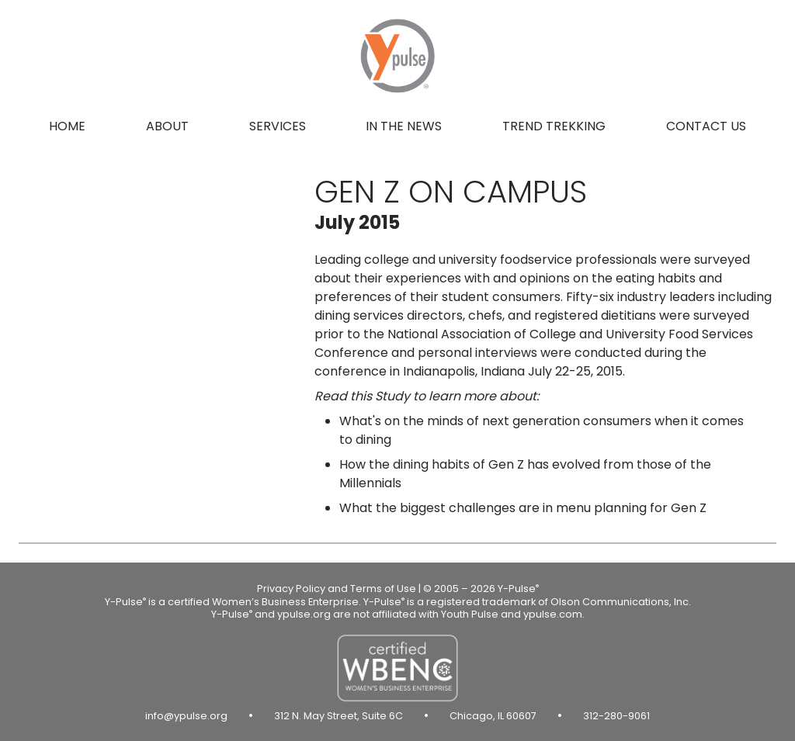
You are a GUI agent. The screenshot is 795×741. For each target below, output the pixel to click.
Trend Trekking (554, 126)
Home (67, 126)
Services (277, 126)
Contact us (706, 126)
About (167, 126)
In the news (404, 126)
